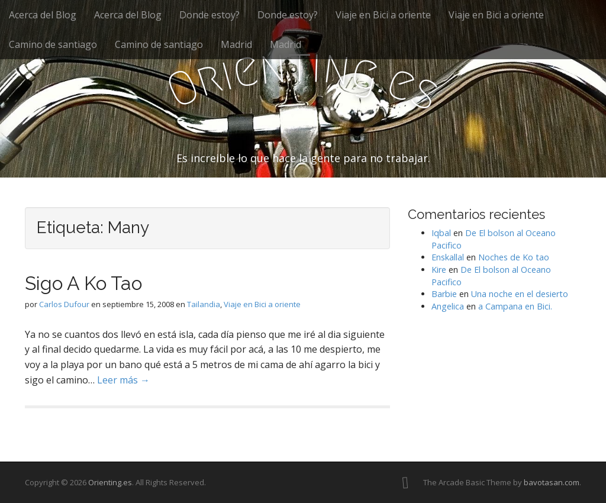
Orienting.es (110, 482)
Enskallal (447, 257)
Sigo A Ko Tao (83, 283)
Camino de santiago (53, 44)
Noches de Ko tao (513, 257)
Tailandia (203, 304)
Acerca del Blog (42, 14)
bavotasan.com (551, 482)
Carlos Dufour (64, 304)
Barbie (444, 293)
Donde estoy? (209, 14)
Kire (438, 269)
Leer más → (123, 379)
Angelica (447, 306)
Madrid (236, 44)
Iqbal (441, 232)
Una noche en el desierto (519, 293)
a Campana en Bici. (515, 306)
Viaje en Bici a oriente (383, 14)
